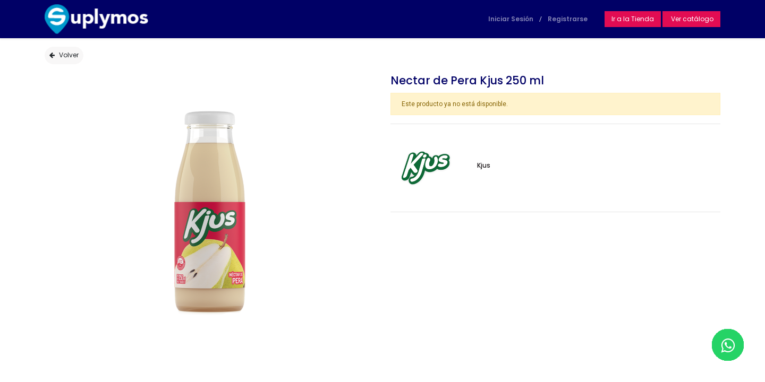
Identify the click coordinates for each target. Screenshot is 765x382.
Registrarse (568, 18)
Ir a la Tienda (632, 18)
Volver (64, 54)
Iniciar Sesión (510, 18)
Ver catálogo (691, 18)
